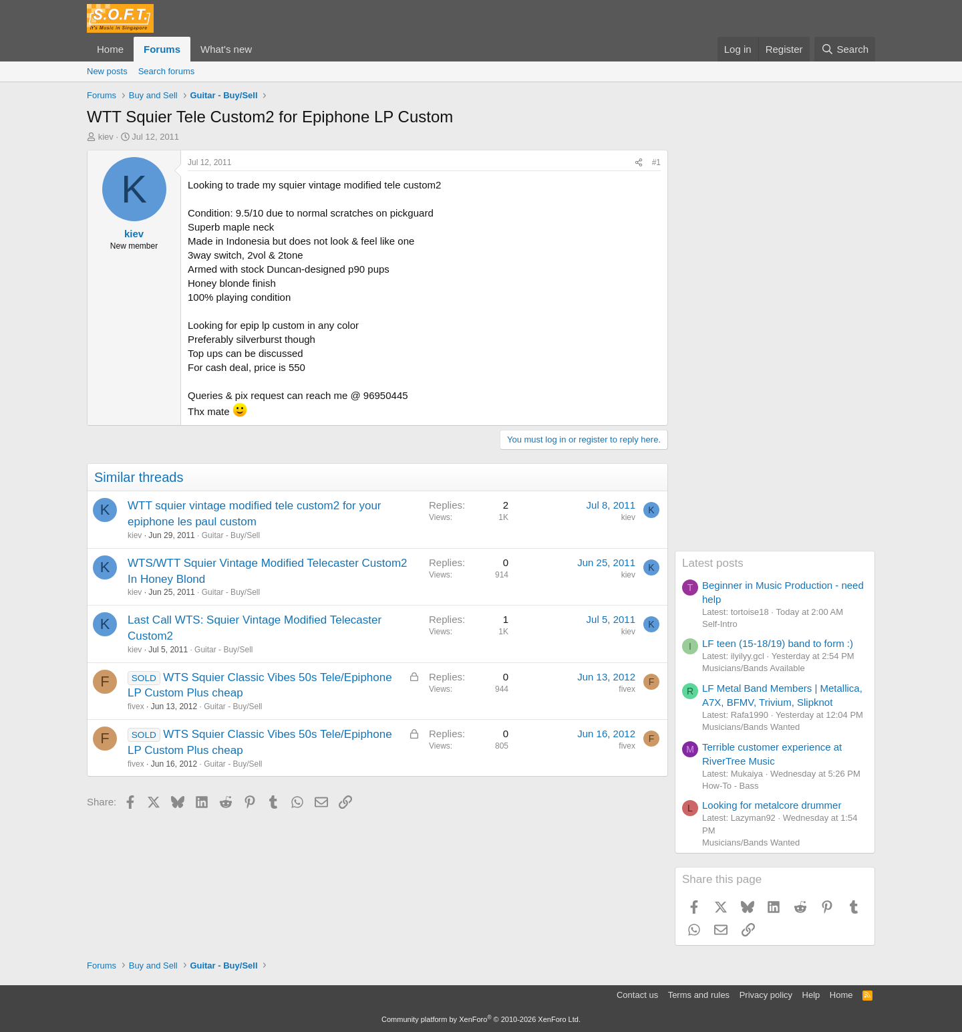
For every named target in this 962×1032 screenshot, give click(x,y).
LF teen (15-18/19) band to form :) (777, 643)
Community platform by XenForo (481, 1019)
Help (811, 995)
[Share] (638, 162)
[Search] (844, 49)
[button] (262, 49)
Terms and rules (699, 995)
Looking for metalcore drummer (771, 805)
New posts (107, 71)
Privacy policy (766, 995)
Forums (162, 49)
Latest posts (713, 563)
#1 (656, 162)
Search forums (166, 71)
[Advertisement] (775, 350)
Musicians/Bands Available (753, 668)
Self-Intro (720, 624)
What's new (226, 49)
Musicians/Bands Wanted (751, 727)
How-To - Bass (730, 786)
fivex (136, 706)
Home (110, 49)
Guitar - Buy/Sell (231, 535)
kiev (106, 137)
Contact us (637, 995)
